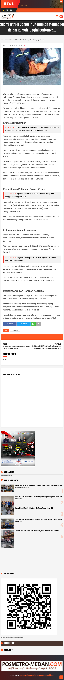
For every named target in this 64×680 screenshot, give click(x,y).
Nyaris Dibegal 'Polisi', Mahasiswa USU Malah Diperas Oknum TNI (34, 508)
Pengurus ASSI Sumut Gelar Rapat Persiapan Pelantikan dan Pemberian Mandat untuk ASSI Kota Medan (38, 486)
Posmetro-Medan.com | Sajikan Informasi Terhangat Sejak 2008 (37, 675)
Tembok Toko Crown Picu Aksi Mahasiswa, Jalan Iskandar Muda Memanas (37, 530)
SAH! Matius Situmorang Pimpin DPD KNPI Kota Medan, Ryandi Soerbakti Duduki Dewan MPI (38, 520)
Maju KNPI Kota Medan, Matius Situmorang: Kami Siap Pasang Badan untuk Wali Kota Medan (38, 497)
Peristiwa (15, 330)
